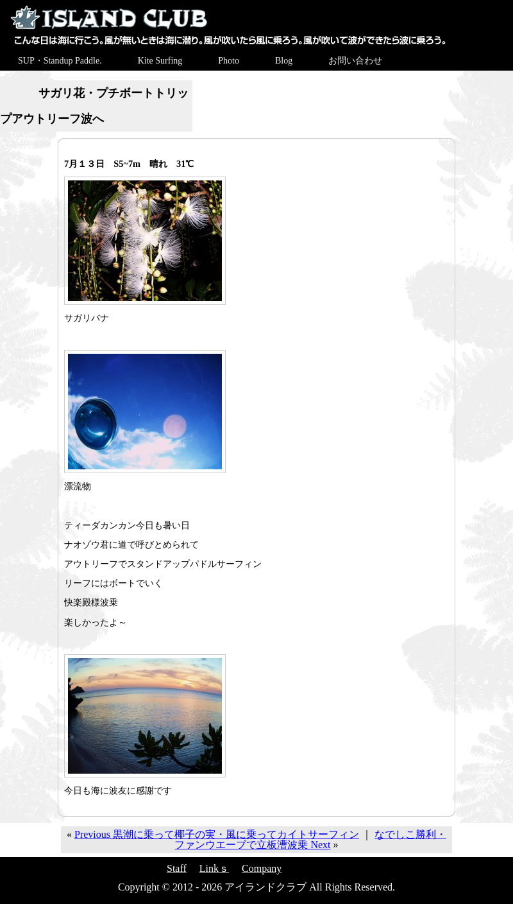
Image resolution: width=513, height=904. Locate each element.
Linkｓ (214, 868)
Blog (283, 60)
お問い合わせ (355, 60)
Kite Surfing (160, 60)
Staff (177, 868)
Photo (228, 60)
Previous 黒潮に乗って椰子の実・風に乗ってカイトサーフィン (216, 834)
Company (262, 868)
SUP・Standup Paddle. (60, 60)
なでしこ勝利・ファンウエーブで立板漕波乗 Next (310, 839)
